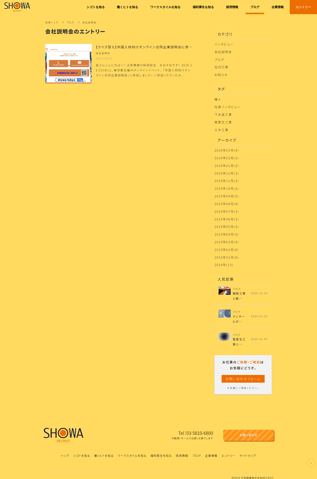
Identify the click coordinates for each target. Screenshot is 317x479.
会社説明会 (223, 51)
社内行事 (221, 66)
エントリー (229, 452)
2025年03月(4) (227, 238)
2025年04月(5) (227, 231)
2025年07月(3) (227, 208)
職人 (218, 98)
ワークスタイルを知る (132, 452)
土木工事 (221, 128)
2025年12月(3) (227, 171)
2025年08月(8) (227, 201)
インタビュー (224, 44)
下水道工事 (223, 113)
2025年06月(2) (227, 216)
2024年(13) (224, 261)
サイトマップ (248, 452)
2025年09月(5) (227, 193)
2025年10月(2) (227, 186)
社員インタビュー (228, 106)
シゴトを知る (81, 452)
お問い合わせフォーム (243, 374)
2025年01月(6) (227, 253)
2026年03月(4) (227, 148)
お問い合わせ (248, 431)
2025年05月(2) (227, 223)
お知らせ (221, 74)
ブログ (71, 22)
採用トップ (51, 22)
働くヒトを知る (104, 452)
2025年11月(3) (227, 178)
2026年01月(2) (227, 163)
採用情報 (182, 452)
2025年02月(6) (227, 246)
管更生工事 (223, 121)
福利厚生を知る (161, 452)
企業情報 (211, 452)
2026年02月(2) (227, 156)
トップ (65, 452)
